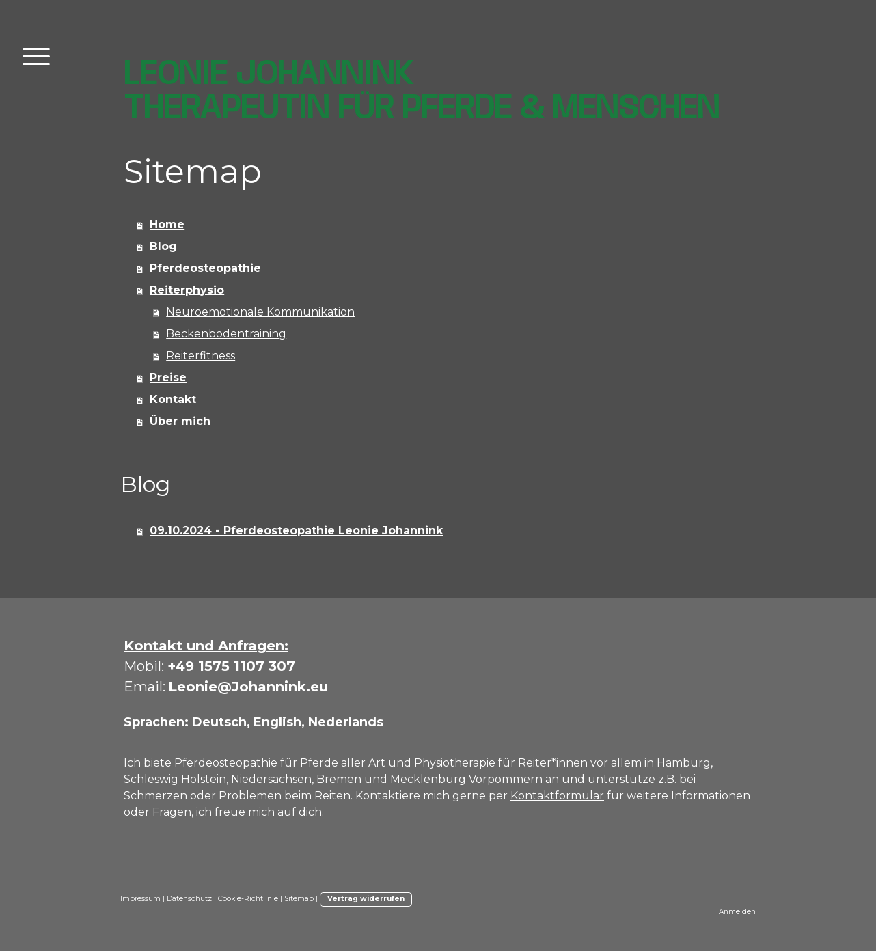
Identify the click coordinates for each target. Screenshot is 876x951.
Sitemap (299, 898)
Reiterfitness (200, 355)
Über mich (180, 421)
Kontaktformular (557, 795)
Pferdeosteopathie (205, 268)
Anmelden (737, 911)
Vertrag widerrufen (366, 898)
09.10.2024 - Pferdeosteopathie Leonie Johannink (296, 530)
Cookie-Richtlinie (248, 898)
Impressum (140, 898)
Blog (163, 246)
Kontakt (173, 399)
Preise (168, 377)
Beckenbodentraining (226, 333)
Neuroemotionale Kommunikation (260, 311)
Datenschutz (189, 898)
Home (167, 224)
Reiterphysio (187, 290)
